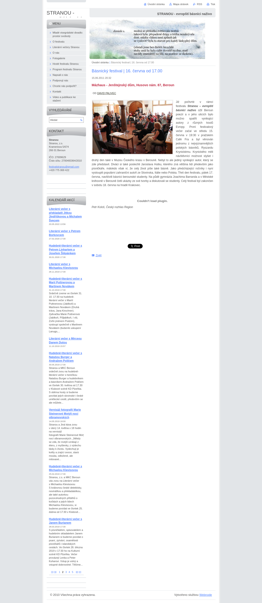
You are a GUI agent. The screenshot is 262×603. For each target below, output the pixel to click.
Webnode (205, 595)
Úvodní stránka (100, 62)
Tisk (213, 4)
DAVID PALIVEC (106, 93)
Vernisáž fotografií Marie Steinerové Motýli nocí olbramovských (65, 413)
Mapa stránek (180, 4)
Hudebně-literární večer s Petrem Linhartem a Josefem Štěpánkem (65, 249)
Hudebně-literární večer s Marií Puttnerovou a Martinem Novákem (65, 282)
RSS (199, 4)
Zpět (99, 255)
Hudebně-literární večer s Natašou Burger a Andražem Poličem (65, 357)
